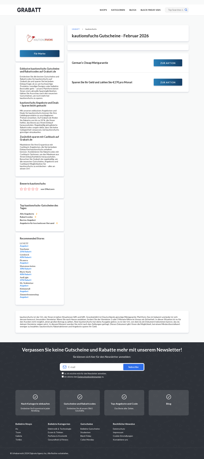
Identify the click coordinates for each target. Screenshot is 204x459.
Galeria (18, 436)
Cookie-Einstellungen (123, 436)
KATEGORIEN (118, 10)
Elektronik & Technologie (59, 428)
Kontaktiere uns (120, 439)
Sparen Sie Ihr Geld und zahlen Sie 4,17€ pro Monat (102, 82)
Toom (18, 432)
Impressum (118, 432)
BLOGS (132, 10)
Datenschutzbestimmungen (89, 377)
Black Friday (85, 436)
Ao (16, 428)
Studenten (85, 432)
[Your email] (102, 367)
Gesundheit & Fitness (58, 439)
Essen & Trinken (55, 432)
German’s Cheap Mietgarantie (90, 62)
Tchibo (18, 439)
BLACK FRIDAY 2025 (151, 10)
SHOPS (103, 10)
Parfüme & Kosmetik (57, 436)
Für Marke (39, 53)
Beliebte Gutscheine (90, 428)
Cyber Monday (87, 439)
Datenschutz (119, 428)
